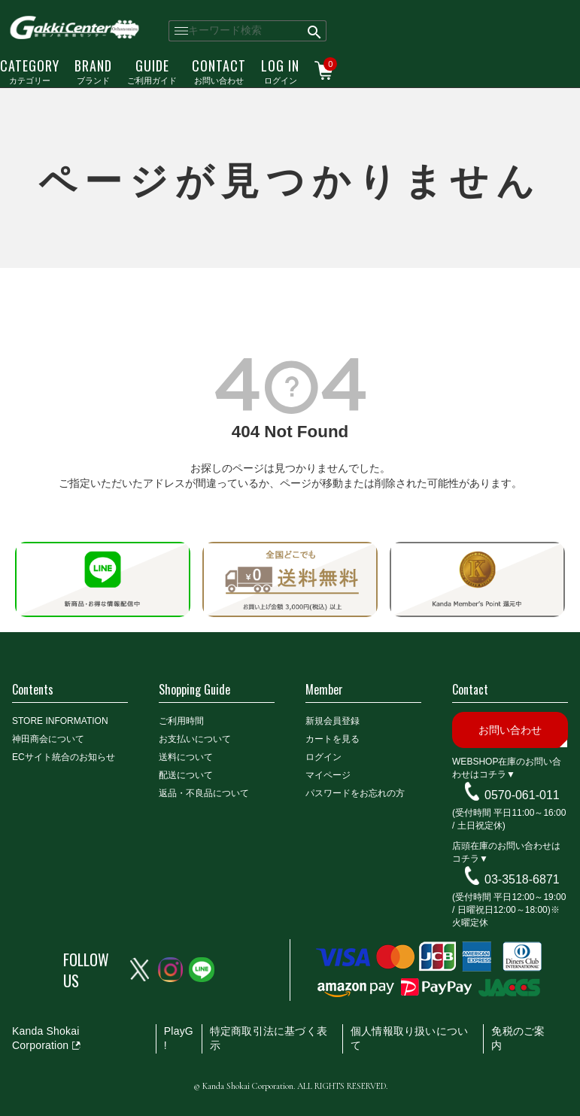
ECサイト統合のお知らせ (63, 757)
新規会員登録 (332, 721)
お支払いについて (195, 739)
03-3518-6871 (522, 878)
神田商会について (48, 739)
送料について (186, 757)
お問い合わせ (219, 70)
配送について (186, 775)
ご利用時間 (181, 721)
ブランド (93, 70)
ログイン (280, 70)
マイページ (328, 775)
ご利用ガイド (152, 70)
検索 (314, 30)
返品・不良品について (204, 793)
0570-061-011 (522, 794)
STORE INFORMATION (60, 721)
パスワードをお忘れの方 (355, 793)
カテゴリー (29, 70)
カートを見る (332, 739)
